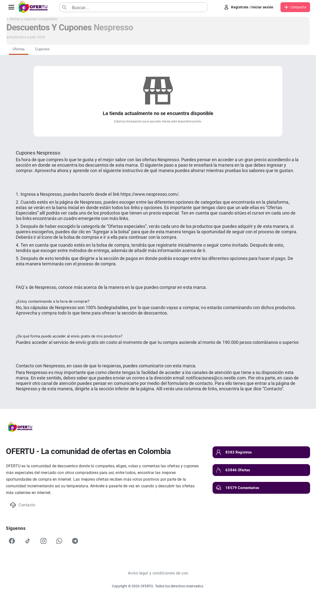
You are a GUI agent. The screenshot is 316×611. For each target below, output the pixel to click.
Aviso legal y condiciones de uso (158, 573)
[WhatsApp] (59, 541)
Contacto (22, 505)
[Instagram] (43, 541)
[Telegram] (75, 541)
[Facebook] (12, 541)
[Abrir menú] (11, 7)
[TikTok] (28, 541)
